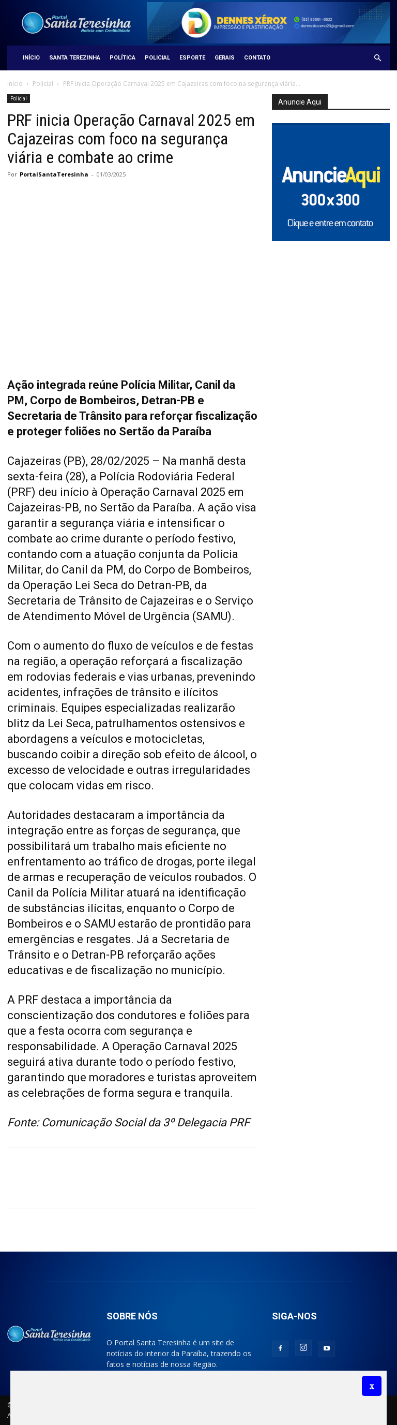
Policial (157, 57)
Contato (257, 57)
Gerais (225, 57)
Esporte (192, 57)
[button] (377, 58)
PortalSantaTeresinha (54, 174)
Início (31, 57)
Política (122, 57)
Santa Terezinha (74, 57)
